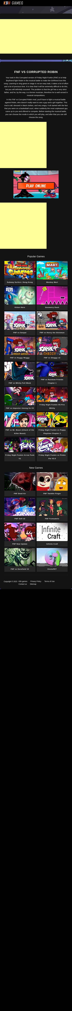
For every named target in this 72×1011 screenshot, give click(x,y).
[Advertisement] (36, 36)
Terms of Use (49, 581)
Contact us (22, 584)
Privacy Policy (35, 581)
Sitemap (33, 584)
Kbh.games (22, 581)
